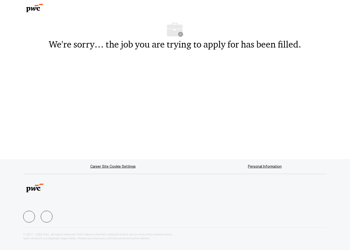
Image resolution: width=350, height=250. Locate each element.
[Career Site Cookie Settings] (113, 166)
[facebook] (29, 216)
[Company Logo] (44, 6)
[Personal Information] (265, 166)
